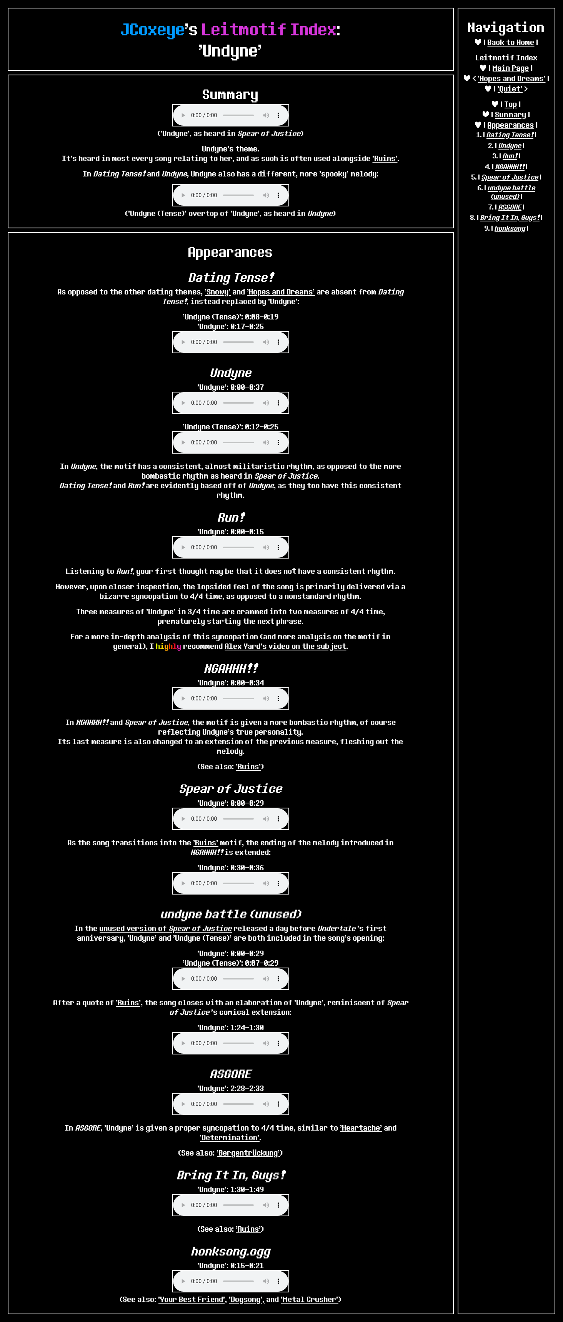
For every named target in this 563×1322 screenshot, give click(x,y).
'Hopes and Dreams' (512, 78)
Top (511, 104)
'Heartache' (361, 1127)
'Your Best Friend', (192, 1299)
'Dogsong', (247, 1299)
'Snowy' (218, 291)
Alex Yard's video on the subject (285, 646)
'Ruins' (385, 158)
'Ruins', (129, 1002)
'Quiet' (510, 88)
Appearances (511, 125)
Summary (510, 114)
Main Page (511, 68)
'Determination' (230, 1137)
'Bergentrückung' (248, 1152)
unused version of (166, 928)
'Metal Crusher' (309, 1299)
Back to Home (511, 42)
